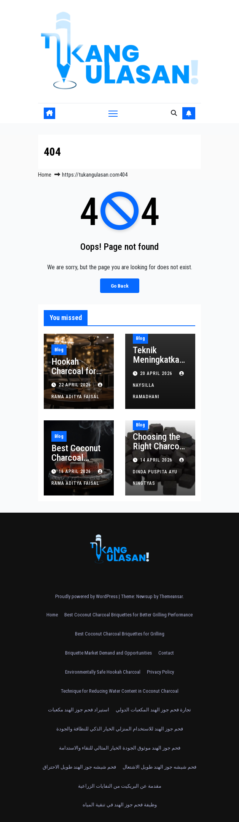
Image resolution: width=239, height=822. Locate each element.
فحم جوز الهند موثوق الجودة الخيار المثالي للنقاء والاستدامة (119, 748)
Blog (59, 349)
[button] (174, 113)
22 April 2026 (75, 385)
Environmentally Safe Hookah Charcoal (102, 672)
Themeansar (171, 596)
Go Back (120, 286)
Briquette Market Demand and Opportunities (108, 653)
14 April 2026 (157, 460)
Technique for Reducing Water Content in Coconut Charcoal (119, 691)
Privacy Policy (160, 672)
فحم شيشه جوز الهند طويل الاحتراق (79, 767)
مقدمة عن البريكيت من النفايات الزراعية (119, 786)
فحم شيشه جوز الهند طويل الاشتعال (159, 767)
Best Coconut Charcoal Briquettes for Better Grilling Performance (128, 615)
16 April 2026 (75, 471)
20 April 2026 (157, 373)
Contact (166, 653)
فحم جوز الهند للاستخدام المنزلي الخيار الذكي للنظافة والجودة (119, 729)
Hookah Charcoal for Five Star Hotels (73, 376)
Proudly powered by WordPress (87, 596)
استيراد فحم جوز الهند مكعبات (78, 710)
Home (44, 174)
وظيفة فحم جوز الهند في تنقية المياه (120, 805)
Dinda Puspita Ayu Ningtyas (159, 472)
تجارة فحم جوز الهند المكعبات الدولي (153, 710)
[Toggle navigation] (113, 113)
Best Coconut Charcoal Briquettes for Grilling (119, 634)
